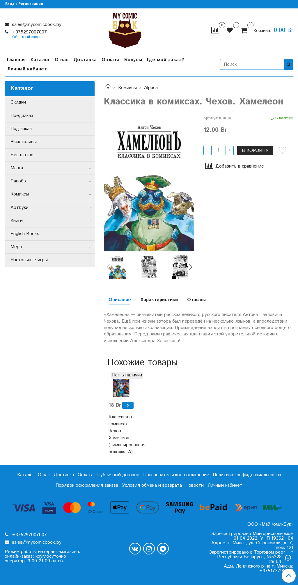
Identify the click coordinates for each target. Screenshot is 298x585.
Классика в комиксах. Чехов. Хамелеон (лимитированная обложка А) (121, 434)
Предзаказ (21, 115)
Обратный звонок (27, 37)
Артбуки (19, 207)
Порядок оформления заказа (87, 485)
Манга (16, 168)
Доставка (85, 59)
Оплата (111, 59)
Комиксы (127, 87)
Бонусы (133, 59)
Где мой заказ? (166, 59)
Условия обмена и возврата (152, 485)
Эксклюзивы (23, 141)
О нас (62, 59)
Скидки (18, 102)
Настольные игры (29, 260)
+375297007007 (29, 32)
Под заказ (21, 128)
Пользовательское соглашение (176, 475)
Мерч (16, 246)
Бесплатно (21, 155)
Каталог (40, 59)
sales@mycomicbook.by (35, 24)
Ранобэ (18, 181)
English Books (24, 233)
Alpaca (151, 87)
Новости (194, 485)
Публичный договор (118, 475)
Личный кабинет (27, 69)
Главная (16, 59)
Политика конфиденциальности (247, 475)
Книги (16, 220)
